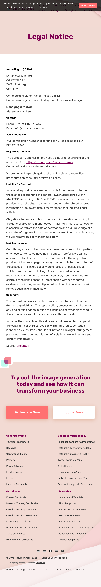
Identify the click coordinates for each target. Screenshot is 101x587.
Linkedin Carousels (16, 484)
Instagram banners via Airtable (75, 447)
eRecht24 (23, 345)
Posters (10, 460)
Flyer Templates (67, 503)
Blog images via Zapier (70, 472)
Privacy (80, 569)
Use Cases (45, 569)
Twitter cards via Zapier (70, 460)
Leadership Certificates (19, 521)
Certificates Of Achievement (21, 515)
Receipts (11, 447)
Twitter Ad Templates (70, 521)
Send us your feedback (54, 557)
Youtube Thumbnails (17, 441)
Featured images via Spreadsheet (76, 484)
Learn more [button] (42, 7)
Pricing (21, 569)
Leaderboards (14, 472)
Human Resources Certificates (23, 527)
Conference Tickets (16, 454)
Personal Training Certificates (22, 503)
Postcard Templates (69, 515)
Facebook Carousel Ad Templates (77, 527)
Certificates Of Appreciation (21, 509)
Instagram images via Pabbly (73, 454)
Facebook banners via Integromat (76, 441)
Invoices (10, 478)
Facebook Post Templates (73, 533)
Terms (58, 569)
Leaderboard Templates (72, 497)
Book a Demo (73, 412)
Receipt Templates (69, 539)
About (32, 569)
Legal (69, 569)
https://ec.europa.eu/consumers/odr (49, 162)
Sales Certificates (15, 533)
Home (9, 569)
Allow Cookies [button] (88, 6)
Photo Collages (14, 466)
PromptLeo (40, 563)
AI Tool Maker (65, 466)
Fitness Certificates (16, 497)
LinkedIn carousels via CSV (72, 478)
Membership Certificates (19, 539)
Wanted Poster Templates (73, 509)
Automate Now (27, 412)
